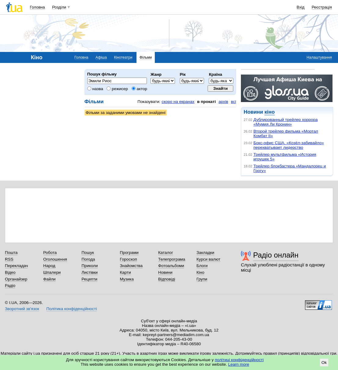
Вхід (301, 7)
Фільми (146, 57)
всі (233, 101)
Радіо (10, 285)
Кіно (201, 272)
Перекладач (16, 265)
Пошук (88, 252)
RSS (9, 259)
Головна (37, 7)
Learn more (238, 364)
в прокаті (206, 101)
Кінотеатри (123, 57)
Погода (88, 259)
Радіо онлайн (276, 255)
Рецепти (89, 279)
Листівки (90, 272)
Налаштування (319, 57)
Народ (49, 265)
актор (139, 88)
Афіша (101, 57)
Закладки (205, 252)
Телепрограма (171, 259)
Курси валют (208, 259)
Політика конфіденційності (71, 308)
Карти (125, 272)
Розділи (59, 7)
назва (95, 88)
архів (223, 101)
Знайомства (131, 265)
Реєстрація (322, 7)
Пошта (11, 252)
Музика (127, 279)
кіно (269, 112)
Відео (10, 272)
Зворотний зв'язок (22, 308)
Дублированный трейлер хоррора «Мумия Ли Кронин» (285, 121)
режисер (117, 88)
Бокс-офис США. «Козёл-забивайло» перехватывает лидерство (288, 145)
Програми (129, 252)
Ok (324, 362)
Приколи (90, 265)
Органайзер (16, 279)
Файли (49, 279)
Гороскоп (128, 259)
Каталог (165, 252)
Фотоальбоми (171, 265)
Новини (165, 272)
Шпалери (52, 272)
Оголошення (55, 259)
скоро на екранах (178, 101)
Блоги (202, 265)
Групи (202, 279)
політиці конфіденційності (239, 359)
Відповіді (166, 279)
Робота (50, 252)
